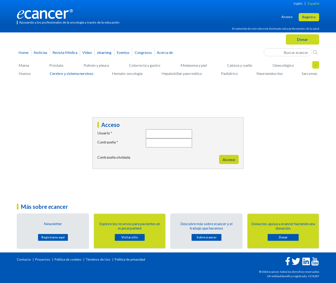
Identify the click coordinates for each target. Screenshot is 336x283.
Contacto (24, 259)
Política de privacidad (130, 259)
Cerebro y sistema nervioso (71, 73)
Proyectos (43, 259)
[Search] (315, 52)
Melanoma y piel (194, 65)
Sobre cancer (206, 237)
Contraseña (106, 142)
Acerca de (165, 52)
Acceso (229, 159)
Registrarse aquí (53, 237)
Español (313, 3)
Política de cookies (67, 259)
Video (87, 52)
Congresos (143, 52)
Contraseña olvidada (113, 157)
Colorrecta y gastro (144, 65)
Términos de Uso (98, 259)
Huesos (25, 73)
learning (104, 52)
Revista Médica (64, 52)
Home (23, 52)
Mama (24, 65)
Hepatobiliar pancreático (181, 73)
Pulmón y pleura (96, 65)
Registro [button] (309, 17)
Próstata (56, 65)
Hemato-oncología (127, 73)
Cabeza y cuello (239, 65)
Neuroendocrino (269, 73)
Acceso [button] (287, 17)
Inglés (298, 3)
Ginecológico (283, 65)
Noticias (40, 52)
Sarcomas (309, 73)
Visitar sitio (129, 237)
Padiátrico (229, 73)
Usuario (103, 133)
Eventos (123, 52)
